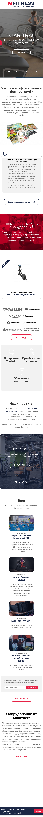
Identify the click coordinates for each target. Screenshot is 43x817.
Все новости (21, 699)
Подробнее (21, 52)
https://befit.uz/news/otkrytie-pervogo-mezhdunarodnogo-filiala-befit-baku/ (23, 455)
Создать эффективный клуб (21, 202)
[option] (21, 279)
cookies (17, 809)
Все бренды (22, 337)
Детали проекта (22, 465)
